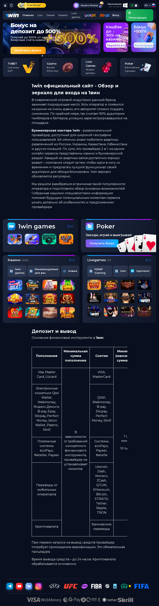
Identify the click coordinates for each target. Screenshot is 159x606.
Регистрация (144, 45)
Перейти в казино (120, 45)
